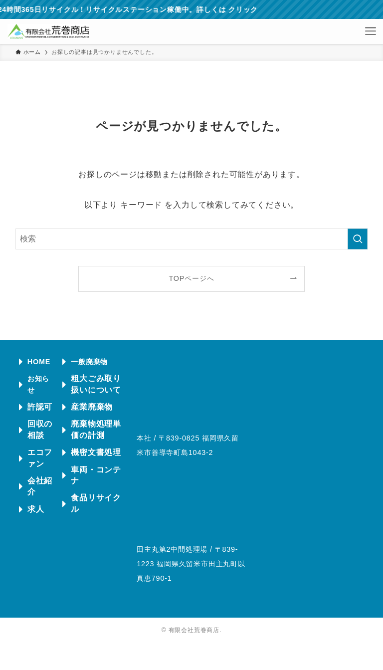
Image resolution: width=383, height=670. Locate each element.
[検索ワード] (191, 238)
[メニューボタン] (370, 31)
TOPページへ (191, 278)
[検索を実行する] (358, 238)
